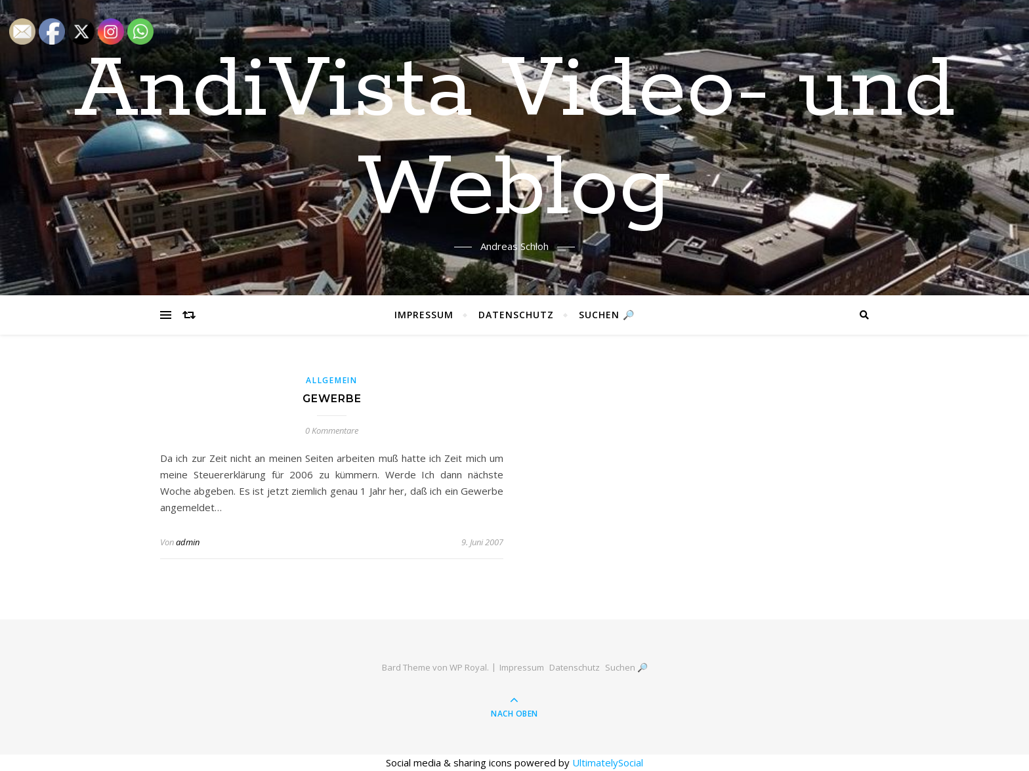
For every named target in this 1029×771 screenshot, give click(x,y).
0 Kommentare (331, 430)
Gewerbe (332, 398)
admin (188, 542)
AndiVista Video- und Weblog (515, 139)
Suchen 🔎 (607, 314)
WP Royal (468, 667)
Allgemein (331, 380)
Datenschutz (516, 314)
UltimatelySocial (607, 762)
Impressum (423, 314)
